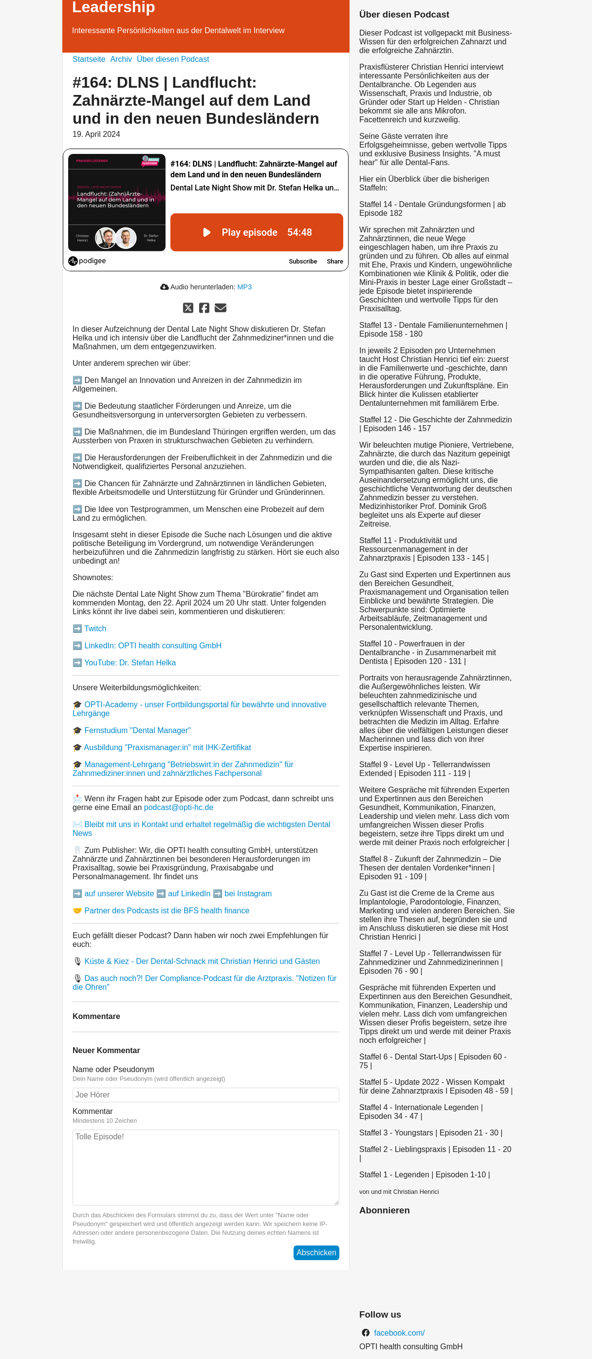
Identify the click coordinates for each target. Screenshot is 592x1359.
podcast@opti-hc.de (179, 807)
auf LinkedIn (189, 893)
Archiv (121, 59)
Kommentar (93, 1111)
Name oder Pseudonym (113, 1069)
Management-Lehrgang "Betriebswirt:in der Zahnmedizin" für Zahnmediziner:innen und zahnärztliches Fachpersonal (183, 768)
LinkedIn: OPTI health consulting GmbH (153, 646)
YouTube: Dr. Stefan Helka (130, 663)
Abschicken (316, 1252)
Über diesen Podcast (173, 59)
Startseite (89, 59)
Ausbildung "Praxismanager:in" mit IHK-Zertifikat (167, 747)
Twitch (95, 628)
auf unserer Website (119, 893)
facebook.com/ (398, 1333)
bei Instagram (248, 893)
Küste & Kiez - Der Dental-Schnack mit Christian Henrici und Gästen (202, 961)
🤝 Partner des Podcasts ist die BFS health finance (161, 910)
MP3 (245, 287)
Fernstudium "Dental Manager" (137, 730)
